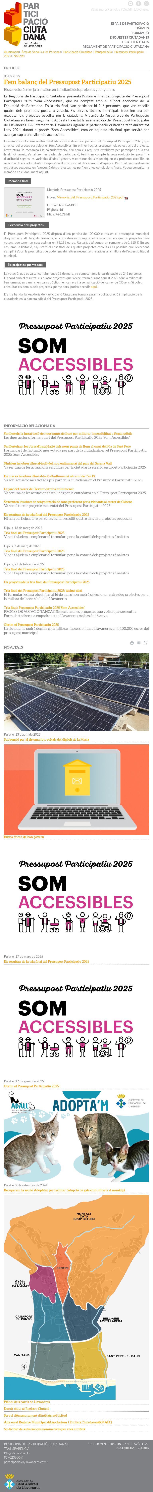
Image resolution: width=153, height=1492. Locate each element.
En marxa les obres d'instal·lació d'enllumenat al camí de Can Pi (49, 476)
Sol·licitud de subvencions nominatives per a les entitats (44, 1429)
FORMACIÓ (140, 32)
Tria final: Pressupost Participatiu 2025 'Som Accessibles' (44, 607)
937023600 (12, 1457)
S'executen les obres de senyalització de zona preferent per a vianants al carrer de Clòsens (68, 502)
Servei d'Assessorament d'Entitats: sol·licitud (35, 1415)
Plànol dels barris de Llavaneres (27, 1402)
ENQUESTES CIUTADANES (129, 37)
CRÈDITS (143, 1448)
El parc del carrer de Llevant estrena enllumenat (39, 489)
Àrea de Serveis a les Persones (41, 52)
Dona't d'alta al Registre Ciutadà (26, 1408)
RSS (113, 1444)
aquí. (94, 286)
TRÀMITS (142, 28)
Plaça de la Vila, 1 (16, 1453)
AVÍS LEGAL (141, 1444)
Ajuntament (11, 52)
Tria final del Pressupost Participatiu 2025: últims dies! (43, 590)
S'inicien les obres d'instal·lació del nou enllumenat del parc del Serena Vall (58, 463)
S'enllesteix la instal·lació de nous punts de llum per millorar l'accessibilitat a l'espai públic (68, 433)
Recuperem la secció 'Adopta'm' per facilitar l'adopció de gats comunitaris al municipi (64, 1190)
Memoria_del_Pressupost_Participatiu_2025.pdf (90, 197)
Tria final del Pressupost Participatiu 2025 (34, 533)
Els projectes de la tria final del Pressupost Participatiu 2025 (46, 582)
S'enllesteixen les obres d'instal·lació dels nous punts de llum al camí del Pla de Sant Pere (67, 446)
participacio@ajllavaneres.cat (24, 1462)
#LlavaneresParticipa (105, 9)
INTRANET (125, 1444)
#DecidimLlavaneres (135, 9)
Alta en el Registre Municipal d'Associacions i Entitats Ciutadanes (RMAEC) (58, 1422)
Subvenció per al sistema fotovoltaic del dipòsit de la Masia (46, 739)
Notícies (19, 56)
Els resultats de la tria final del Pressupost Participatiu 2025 (46, 514)
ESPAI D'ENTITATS (135, 42)
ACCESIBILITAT (126, 1448)
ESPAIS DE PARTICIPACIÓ (130, 23)
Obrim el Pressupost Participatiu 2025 (31, 624)
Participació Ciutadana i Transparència (87, 52)
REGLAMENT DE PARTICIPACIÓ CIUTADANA (116, 46)
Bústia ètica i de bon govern (24, 837)
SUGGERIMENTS (98, 1444)
